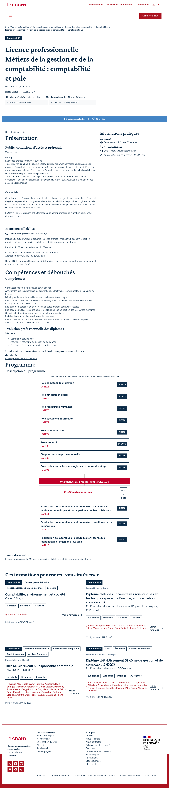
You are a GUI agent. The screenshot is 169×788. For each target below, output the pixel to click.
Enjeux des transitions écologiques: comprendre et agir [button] (74, 466)
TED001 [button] (45, 470)
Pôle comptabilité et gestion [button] (57, 383)
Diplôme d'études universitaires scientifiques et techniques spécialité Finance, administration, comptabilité (122, 598)
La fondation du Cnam (47, 742)
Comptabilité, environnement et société (35, 594)
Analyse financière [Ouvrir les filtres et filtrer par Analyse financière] (37, 654)
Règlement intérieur (59, 775)
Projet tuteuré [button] (49, 442)
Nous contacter (93, 742)
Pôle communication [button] (53, 430)
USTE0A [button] (45, 434)
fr (6, 27)
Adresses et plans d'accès (98, 745)
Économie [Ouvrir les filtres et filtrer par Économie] (120, 648)
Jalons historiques (45, 735)
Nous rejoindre (93, 739)
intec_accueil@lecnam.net (123, 151)
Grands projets (44, 751)
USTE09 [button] (45, 422)
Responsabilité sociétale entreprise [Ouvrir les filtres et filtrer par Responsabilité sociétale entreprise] (25, 588)
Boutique (90, 748)
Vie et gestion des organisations (47, 27)
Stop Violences (93, 761)
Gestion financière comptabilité (78, 27)
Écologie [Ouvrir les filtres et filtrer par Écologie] (51, 588)
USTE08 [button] (45, 410)
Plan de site (91, 764)
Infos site (41, 775)
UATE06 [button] (45, 458)
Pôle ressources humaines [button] (57, 406)
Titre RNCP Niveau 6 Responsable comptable (39, 666)
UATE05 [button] (45, 446)
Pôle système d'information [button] (57, 418)
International (92, 758)
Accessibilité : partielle (130, 775)
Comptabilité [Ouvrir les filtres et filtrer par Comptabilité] (13, 38)
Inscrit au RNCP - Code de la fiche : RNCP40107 (28, 247)
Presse (89, 735)
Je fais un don (43, 748)
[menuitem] (96, 4)
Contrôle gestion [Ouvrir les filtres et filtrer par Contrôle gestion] (15, 654)
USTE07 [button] (45, 398)
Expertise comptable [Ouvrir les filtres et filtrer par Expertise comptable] (139, 648)
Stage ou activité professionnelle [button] (60, 454)
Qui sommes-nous (46, 732)
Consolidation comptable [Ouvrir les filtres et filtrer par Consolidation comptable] (66, 648)
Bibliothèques (92, 754)
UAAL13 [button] (45, 545)
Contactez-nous (150, 15)
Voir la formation (70, 615)
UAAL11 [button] (45, 514)
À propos (90, 732)
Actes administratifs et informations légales (94, 775)
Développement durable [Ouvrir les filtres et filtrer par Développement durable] (37, 582)
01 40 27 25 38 (115, 146)
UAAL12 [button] (45, 529)
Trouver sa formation (19, 27)
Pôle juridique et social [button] (54, 394)
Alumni (40, 745)
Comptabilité (101, 27)
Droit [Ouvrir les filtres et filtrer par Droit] (107, 648)
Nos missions (43, 739)
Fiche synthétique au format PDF (21, 358)
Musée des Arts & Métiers (98, 751)
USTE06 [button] (45, 386)
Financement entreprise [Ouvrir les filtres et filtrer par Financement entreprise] (37, 648)
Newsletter (150, 775)
